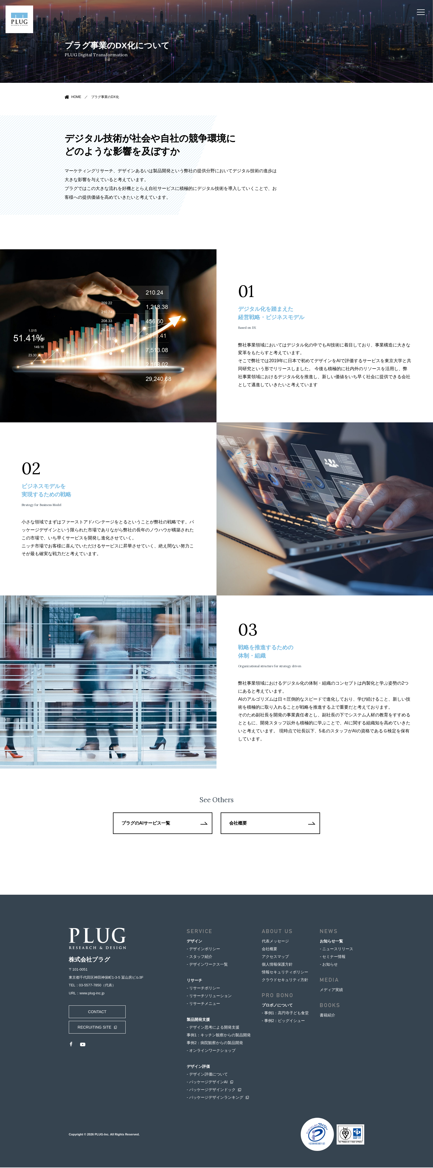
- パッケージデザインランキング (215, 1098)
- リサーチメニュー (203, 1004)
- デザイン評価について (207, 1074)
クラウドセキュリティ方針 (285, 980)
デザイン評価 (198, 1067)
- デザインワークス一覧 (207, 965)
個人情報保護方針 (277, 965)
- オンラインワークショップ (211, 1051)
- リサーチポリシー (203, 988)
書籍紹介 (327, 1015)
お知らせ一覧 (331, 941)
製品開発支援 (198, 1020)
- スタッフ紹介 (199, 957)
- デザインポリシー (203, 949)
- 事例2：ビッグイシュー (283, 1021)
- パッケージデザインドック (211, 1090)
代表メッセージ (275, 941)
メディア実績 (331, 990)
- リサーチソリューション (209, 996)
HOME (76, 97)
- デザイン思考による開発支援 (213, 1028)
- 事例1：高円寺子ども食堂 (285, 1013)
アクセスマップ (275, 957)
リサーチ (194, 981)
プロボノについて (277, 1005)
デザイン (194, 941)
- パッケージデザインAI (207, 1082)
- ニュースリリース (336, 949)
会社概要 (238, 823)
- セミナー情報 (332, 957)
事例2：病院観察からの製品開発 (215, 1043)
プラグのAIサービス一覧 (146, 823)
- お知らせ (329, 965)
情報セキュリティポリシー (285, 972)
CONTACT (96, 1012)
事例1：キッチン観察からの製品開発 (219, 1035)
